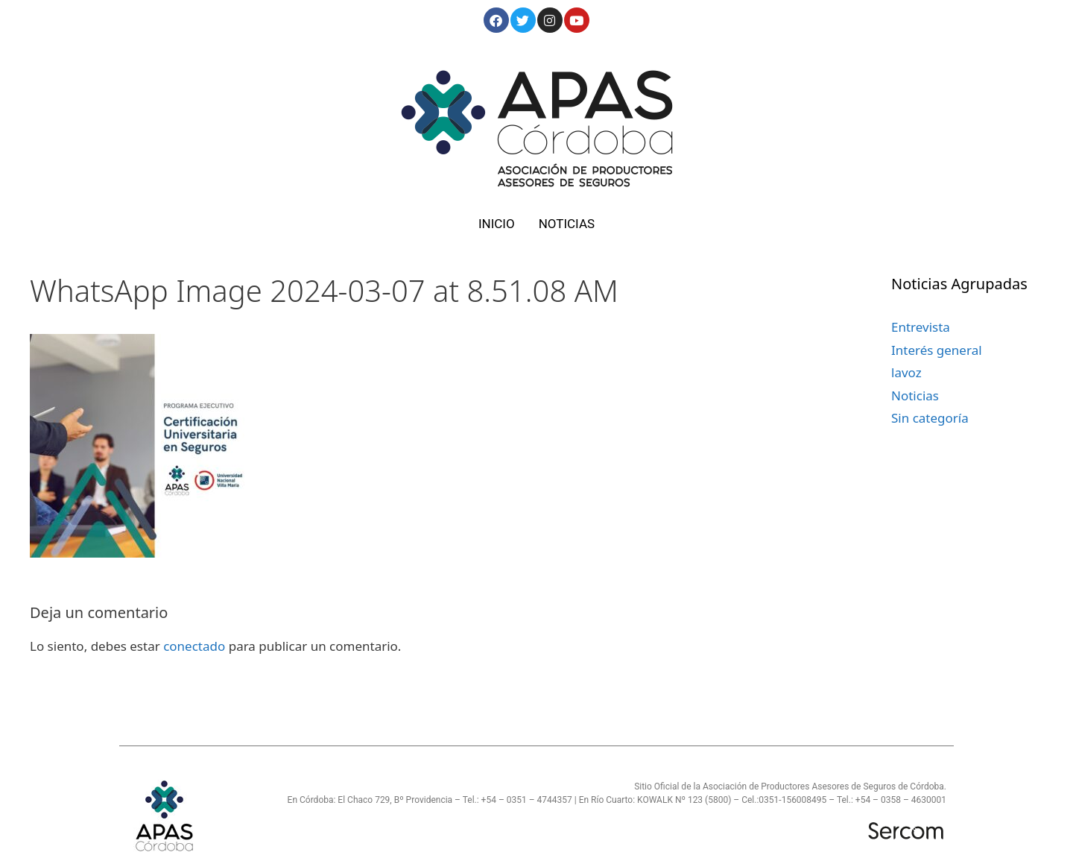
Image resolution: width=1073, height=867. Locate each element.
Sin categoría (930, 417)
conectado (194, 646)
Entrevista (920, 326)
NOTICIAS (567, 223)
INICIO (496, 223)
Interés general (936, 350)
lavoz (906, 372)
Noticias (915, 395)
